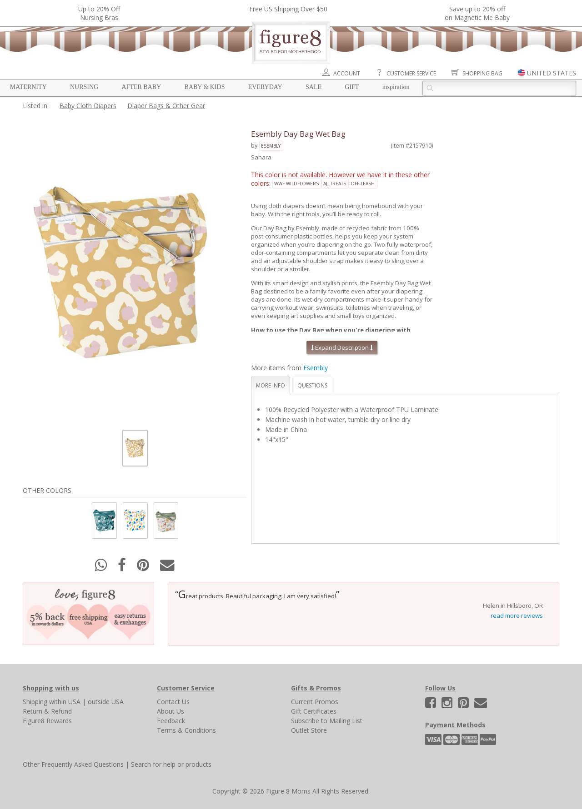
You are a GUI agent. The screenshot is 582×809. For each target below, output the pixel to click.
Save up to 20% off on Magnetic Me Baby (477, 13)
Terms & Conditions (186, 730)
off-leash (363, 183)
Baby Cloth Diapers (88, 105)
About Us (170, 711)
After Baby (141, 87)
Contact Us (173, 701)
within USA (64, 701)
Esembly (271, 146)
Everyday (265, 87)
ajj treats (334, 183)
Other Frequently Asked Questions (73, 764)
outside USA (106, 701)
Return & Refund (47, 711)
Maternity (28, 87)
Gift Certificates (313, 711)
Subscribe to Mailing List (326, 720)
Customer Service (411, 73)
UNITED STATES (551, 73)
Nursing (84, 87)
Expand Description (342, 347)
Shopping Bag (482, 73)
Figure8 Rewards (47, 720)
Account (346, 73)
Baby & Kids (205, 87)
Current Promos (314, 701)
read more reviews (517, 615)
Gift (352, 87)
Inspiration (396, 87)
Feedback (171, 720)
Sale (313, 87)
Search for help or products (171, 764)
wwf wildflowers (296, 183)
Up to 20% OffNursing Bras (99, 13)
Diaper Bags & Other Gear (166, 105)
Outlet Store (309, 730)
